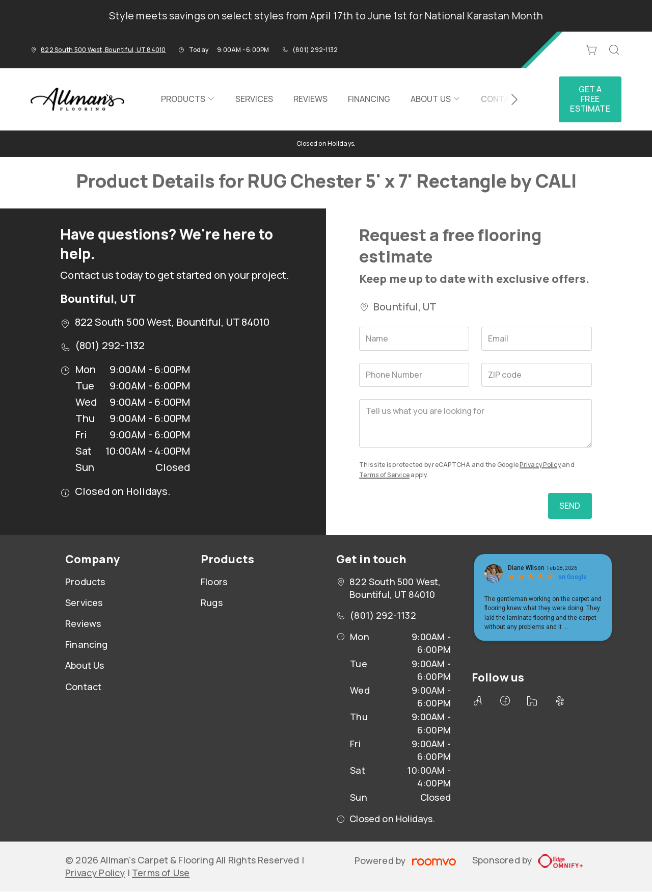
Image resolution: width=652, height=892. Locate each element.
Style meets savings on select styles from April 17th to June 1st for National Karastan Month (326, 15)
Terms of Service (384, 474)
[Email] (536, 339)
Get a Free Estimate (590, 99)
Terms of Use (160, 873)
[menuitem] (188, 99)
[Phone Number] (414, 375)
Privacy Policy (540, 464)
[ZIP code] (536, 375)
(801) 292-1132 (315, 49)
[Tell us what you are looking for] (475, 423)
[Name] (414, 339)
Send (570, 505)
